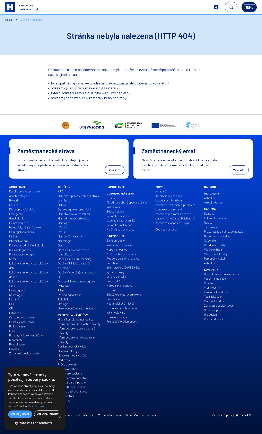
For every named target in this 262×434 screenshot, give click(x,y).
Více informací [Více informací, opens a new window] (36, 406)
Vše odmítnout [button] (48, 414)
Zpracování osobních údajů (115, 415)
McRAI (247, 415)
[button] (34, 423)
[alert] (35, 398)
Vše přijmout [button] (20, 414)
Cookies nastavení (145, 415)
